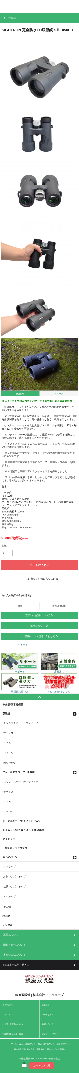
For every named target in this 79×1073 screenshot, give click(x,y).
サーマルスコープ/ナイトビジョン (21, 821)
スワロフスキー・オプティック (20, 723)
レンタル (7, 925)
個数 (4, 545)
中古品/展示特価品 (12, 704)
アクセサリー (10, 839)
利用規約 (40, 1049)
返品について (39, 625)
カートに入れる (40, 565)
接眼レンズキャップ (14, 886)
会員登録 (45, 1005)
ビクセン (8, 753)
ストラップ (9, 866)
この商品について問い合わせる (39, 636)
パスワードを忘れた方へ (12, 1024)
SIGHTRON (9, 763)
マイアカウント (8, 1005)
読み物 (6, 915)
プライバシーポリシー (51, 1034)
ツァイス (8, 733)
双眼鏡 (6, 713)
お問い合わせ (47, 1024)
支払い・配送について (39, 615)
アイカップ (9, 896)
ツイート (23, 644)
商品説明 (20, 394)
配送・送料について (46, 1044)
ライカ (7, 743)
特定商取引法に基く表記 (12, 1034)
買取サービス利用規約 (55, 1049)
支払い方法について (27, 1044)
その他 (7, 906)
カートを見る (47, 1015)
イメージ (59, 394)
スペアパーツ (10, 857)
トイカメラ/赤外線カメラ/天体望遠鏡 (23, 830)
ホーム (14, 1044)
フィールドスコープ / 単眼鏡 (18, 772)
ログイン (6, 1015)
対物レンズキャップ (14, 876)
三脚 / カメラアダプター (16, 848)
